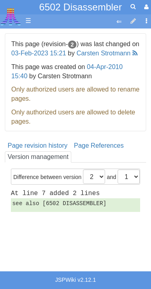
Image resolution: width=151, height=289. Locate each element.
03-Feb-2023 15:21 (38, 53)
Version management (38, 156)
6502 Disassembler (80, 7)
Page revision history (38, 145)
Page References (99, 145)
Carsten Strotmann (103, 53)
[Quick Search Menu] (133, 6)
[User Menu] (145, 7)
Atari (10, 16)
